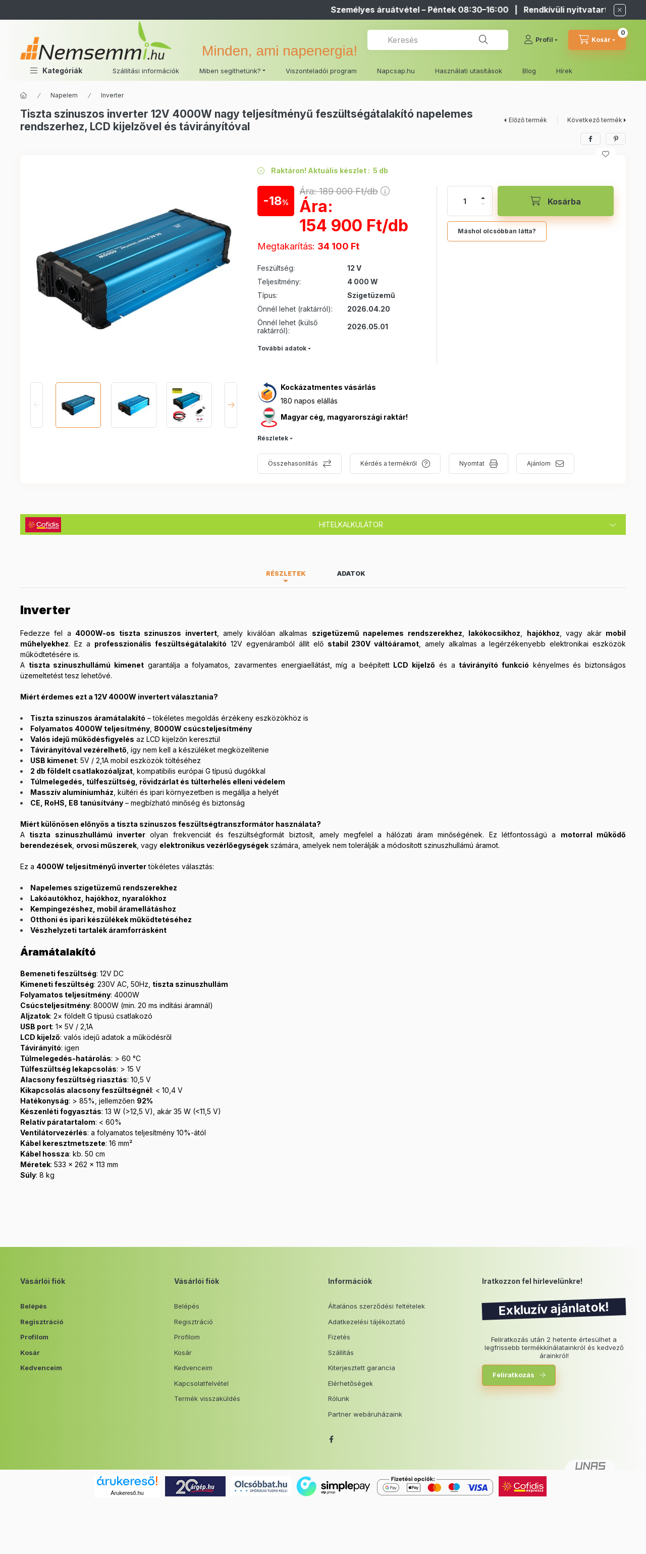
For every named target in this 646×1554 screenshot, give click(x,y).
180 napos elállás (309, 400)
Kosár (30, 1352)
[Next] (231, 405)
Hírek (564, 71)
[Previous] (36, 405)
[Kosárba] (556, 201)
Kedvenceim (41, 1368)
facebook (331, 1439)
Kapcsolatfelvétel (201, 1383)
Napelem (64, 95)
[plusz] (483, 198)
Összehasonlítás (293, 463)
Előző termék (528, 120)
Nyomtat (471, 463)
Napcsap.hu (396, 71)
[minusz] (483, 204)
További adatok (281, 348)
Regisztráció (41, 1322)
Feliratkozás (513, 1375)
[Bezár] (620, 10)
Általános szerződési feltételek (376, 1306)
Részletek (272, 438)
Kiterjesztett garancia (361, 1368)
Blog (529, 71)
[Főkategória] (23, 95)
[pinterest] (616, 139)
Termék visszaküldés (207, 1398)
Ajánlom (539, 463)
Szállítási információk (146, 71)
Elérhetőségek (350, 1383)
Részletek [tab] (286, 573)
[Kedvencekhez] (606, 154)
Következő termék (594, 120)
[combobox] (437, 40)
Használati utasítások (468, 71)
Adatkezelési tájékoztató (366, 1322)
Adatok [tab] (351, 573)
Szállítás (341, 1352)
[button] (56, 70)
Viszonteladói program (321, 71)
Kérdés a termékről (388, 463)
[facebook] (590, 139)
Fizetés (339, 1337)
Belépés (33, 1306)
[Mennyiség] (464, 201)
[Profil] (540, 40)
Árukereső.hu (127, 1493)
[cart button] (597, 40)
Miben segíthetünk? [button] (230, 71)
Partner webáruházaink (365, 1414)
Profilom (34, 1337)
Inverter (112, 95)
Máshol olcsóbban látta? (497, 231)
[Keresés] (483, 39)
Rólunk (338, 1398)
